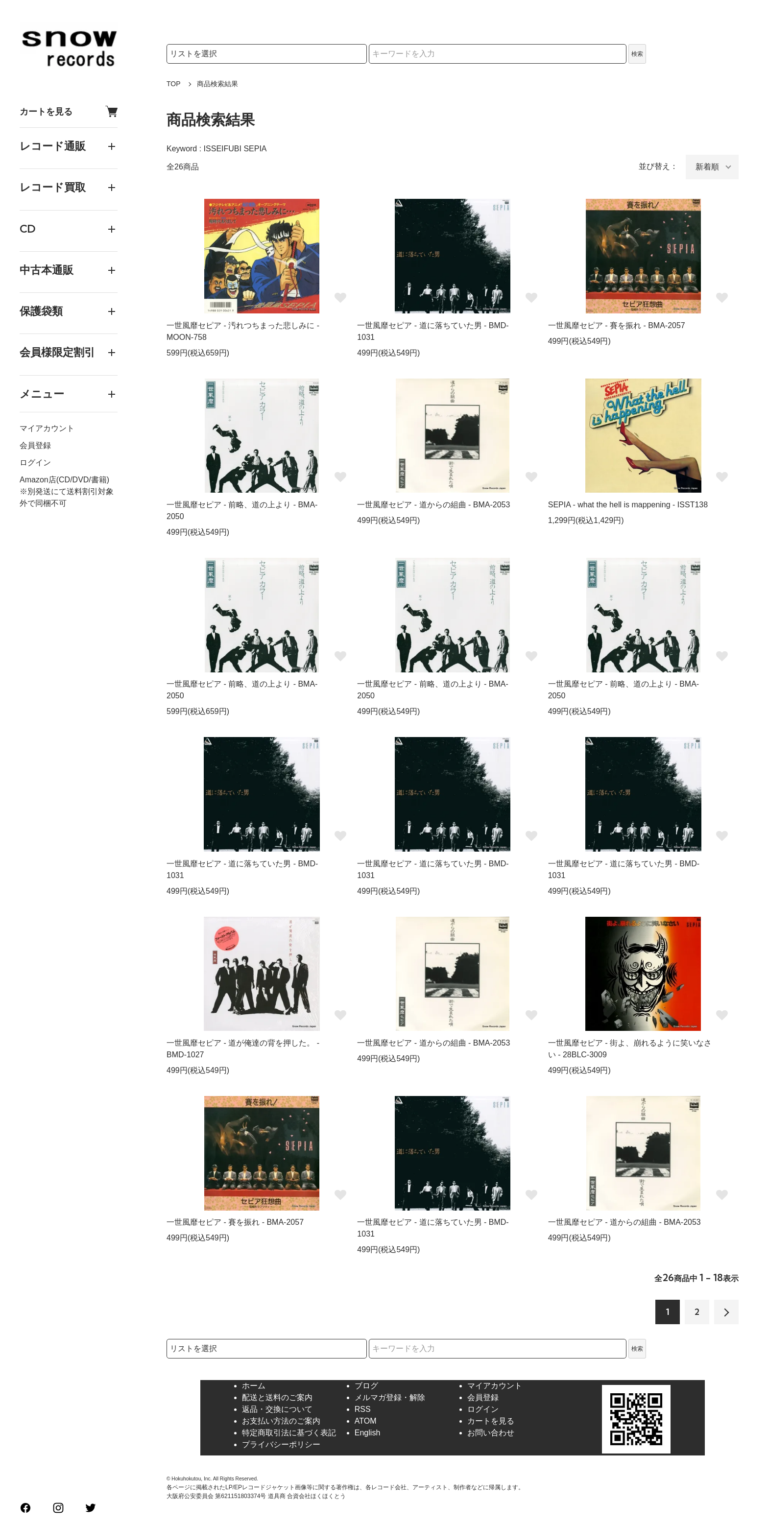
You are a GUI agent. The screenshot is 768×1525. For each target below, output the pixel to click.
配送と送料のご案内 (277, 1397)
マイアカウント (47, 428)
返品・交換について (277, 1409)
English (367, 1433)
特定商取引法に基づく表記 (289, 1433)
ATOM (366, 1421)
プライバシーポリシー (281, 1444)
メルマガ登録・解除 (390, 1397)
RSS (363, 1409)
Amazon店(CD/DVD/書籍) (64, 480)
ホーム (253, 1386)
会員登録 (35, 445)
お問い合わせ (490, 1433)
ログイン (35, 462)
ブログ (366, 1386)
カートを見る (69, 111)
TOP (174, 84)
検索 (637, 53)
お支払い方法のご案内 (281, 1421)
